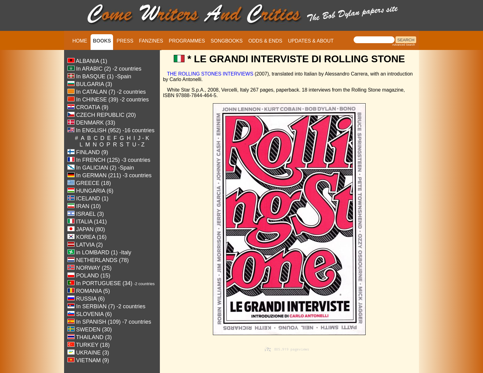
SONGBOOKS (227, 40)
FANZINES (151, 40)
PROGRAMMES (187, 40)
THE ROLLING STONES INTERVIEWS (210, 73)
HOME (79, 40)
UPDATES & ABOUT (311, 40)
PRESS (125, 40)
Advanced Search (403, 44)
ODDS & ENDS (265, 40)
